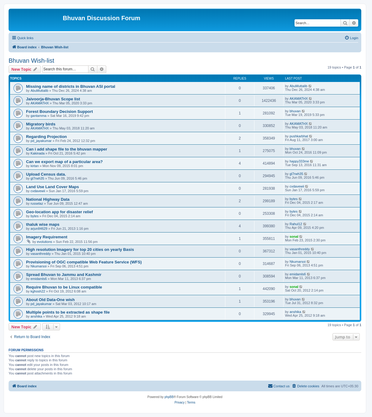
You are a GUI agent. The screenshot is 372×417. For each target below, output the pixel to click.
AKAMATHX (40, 103)
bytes (294, 199)
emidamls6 (39, 279)
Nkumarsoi (39, 266)
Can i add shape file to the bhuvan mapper (66, 149)
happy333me (299, 161)
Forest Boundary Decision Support (59, 111)
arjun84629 (39, 228)
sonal (294, 236)
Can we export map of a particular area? (64, 161)
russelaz (37, 203)
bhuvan (295, 111)
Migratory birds (40, 124)
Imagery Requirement (46, 237)
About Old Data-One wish (50, 299)
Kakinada (38, 153)
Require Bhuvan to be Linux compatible (64, 287)
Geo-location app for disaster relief (59, 212)
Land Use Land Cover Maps (52, 186)
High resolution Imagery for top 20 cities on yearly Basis (80, 249)
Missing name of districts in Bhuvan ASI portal (70, 86)
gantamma (39, 115)
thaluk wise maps (42, 224)
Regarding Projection (46, 136)
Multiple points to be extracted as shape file (68, 312)
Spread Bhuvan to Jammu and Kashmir (63, 274)
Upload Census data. (46, 174)
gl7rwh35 (37, 178)
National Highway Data (48, 199)
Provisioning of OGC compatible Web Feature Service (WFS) (84, 262)
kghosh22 (38, 291)
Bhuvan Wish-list (31, 60)
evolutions (44, 242)
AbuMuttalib (39, 90)
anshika (36, 316)
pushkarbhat (299, 136)
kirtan (35, 166)
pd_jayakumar (41, 141)
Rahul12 (296, 224)
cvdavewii (38, 191)
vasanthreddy (41, 253)
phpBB (169, 397)
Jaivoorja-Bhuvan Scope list (53, 99)
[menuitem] (351, 38)
